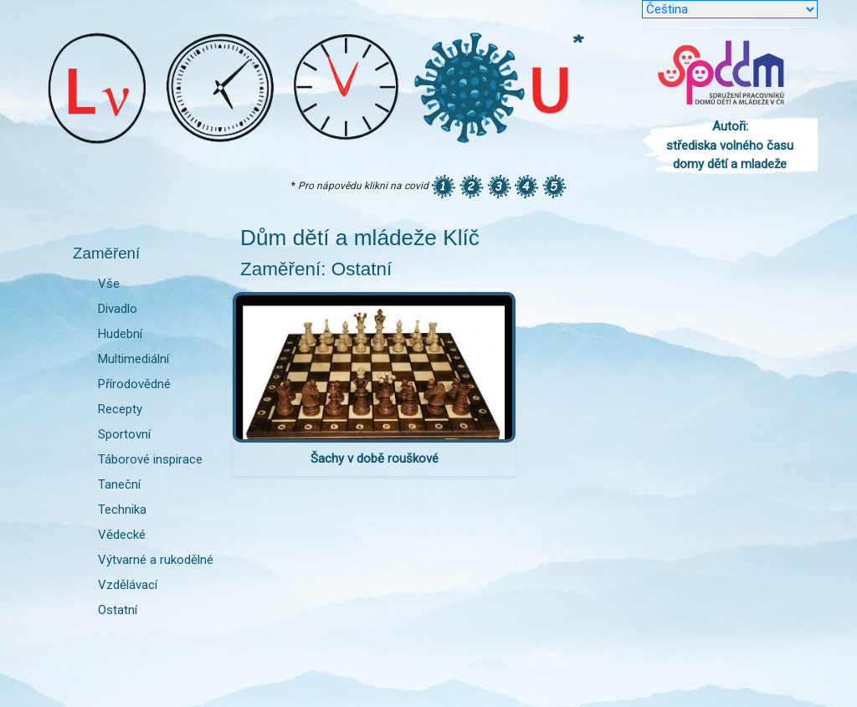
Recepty (120, 409)
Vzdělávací (127, 584)
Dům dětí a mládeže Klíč (360, 237)
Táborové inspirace (150, 459)
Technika (122, 509)
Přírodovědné (134, 384)
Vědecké (122, 534)
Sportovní (124, 434)
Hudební (120, 333)
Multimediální (133, 358)
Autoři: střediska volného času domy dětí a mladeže (729, 145)
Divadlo (117, 308)
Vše (109, 283)
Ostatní (117, 609)
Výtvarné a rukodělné (155, 559)
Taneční (119, 484)
